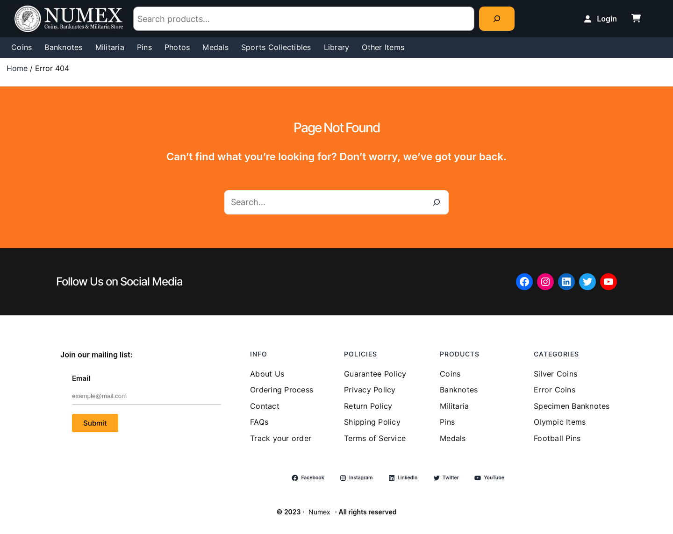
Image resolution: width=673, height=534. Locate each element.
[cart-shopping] (636, 18)
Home (17, 68)
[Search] (497, 19)
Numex (319, 512)
